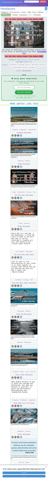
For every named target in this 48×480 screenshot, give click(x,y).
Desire (28, 68)
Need (19, 260)
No (24, 476)
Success (25, 71)
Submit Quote (6, 15)
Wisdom (41, 12)
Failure (21, 229)
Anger (14, 197)
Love (35, 12)
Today (27, 260)
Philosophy (17, 71)
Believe (20, 408)
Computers (15, 405)
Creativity (15, 135)
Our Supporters (15, 12)
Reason (32, 260)
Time (14, 288)
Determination (27, 74)
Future (23, 260)
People (20, 169)
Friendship (38, 15)
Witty (29, 12)
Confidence (13, 68)
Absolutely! (24, 472)
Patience (43, 68)
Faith (31, 285)
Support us (5, 12)
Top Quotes (23, 15)
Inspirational (32, 135)
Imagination (23, 135)
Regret (26, 288)
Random (15, 15)
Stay (24, 408)
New (30, 15)
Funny (24, 12)
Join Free (43, 1)
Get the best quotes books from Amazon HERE (24, 19)
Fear (34, 197)
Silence (21, 288)
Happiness (21, 436)
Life (16, 257)
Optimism (35, 68)
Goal (27, 377)
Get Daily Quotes (24, 97)
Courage (21, 68)
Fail (20, 200)
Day (16, 260)
